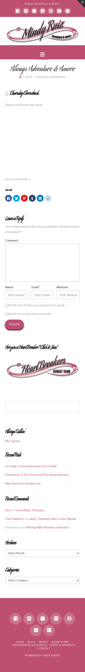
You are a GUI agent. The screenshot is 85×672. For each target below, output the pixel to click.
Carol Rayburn (14, 518)
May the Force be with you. (23, 483)
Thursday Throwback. (51, 77)
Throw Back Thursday (29, 510)
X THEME (54, 655)
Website (62, 287)
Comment (11, 240)
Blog (29, 77)
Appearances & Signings (30, 645)
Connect (44, 648)
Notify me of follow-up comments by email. (37, 305)
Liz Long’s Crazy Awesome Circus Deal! (31, 466)
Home (20, 641)
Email (36, 287)
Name (9, 287)
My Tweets (12, 441)
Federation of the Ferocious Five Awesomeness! (37, 474)
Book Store (60, 641)
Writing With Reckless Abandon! (48, 527)
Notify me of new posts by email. (30, 313)
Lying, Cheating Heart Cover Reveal (52, 518)
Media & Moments (62, 645)
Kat (7, 510)
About (43, 641)
